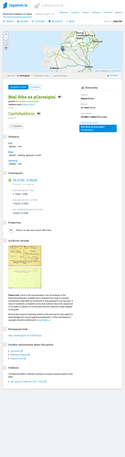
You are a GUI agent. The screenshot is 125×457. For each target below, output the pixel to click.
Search (8, 21)
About (70, 21)
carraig (12, 160)
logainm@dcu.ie (44, 320)
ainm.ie (86, 12)
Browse (22, 21)
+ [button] (6, 34)
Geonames (16, 351)
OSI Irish (10, 76)
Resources (56, 21)
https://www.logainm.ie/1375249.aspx (25, 335)
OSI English (23, 76)
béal (10, 151)
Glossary (38, 21)
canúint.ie (108, 12)
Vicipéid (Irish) (18, 358)
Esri (110, 71)
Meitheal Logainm (44, 14)
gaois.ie (118, 12)
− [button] (6, 38)
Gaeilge (108, 21)
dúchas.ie (96, 12)
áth (10, 143)
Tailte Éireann (116, 71)
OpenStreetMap (59, 76)
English (117, 21)
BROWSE (112, 75)
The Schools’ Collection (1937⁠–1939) (28, 382)
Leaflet (96, 71)
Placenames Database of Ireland (17, 14)
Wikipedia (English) (20, 355)
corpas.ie (75, 12)
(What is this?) (28, 104)
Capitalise (16, 126)
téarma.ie (64, 12)
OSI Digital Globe (40, 76)
